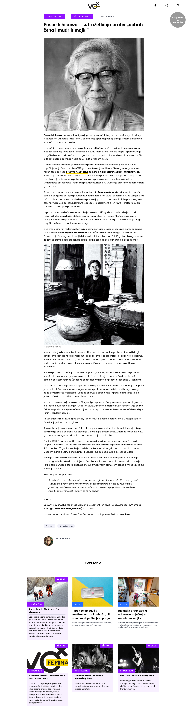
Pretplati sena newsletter (177, 19)
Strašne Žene (54, 16)
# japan (49, 526)
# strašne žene (66, 526)
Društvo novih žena (77, 171)
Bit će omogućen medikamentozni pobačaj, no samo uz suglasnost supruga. (92, 623)
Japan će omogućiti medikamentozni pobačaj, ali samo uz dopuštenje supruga (91, 614)
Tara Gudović (106, 16)
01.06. (61, 645)
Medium (125, 514)
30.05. (106, 645)
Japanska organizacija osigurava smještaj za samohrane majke (132, 614)
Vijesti (78, 604)
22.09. (61, 579)
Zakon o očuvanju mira (111, 192)
